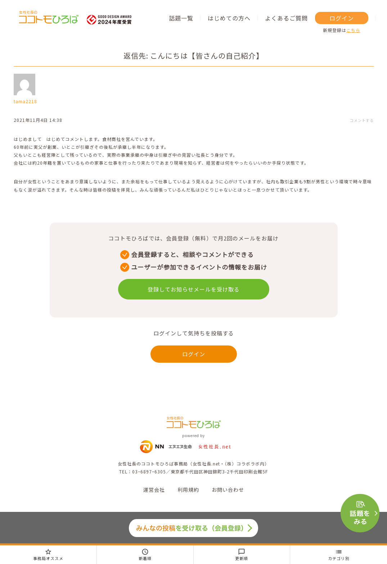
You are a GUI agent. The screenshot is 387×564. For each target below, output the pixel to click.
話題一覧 (181, 18)
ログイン (341, 18)
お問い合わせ (228, 489)
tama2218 (25, 101)
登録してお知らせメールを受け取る (194, 289)
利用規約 (188, 489)
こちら (353, 30)
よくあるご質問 (286, 18)
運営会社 (154, 489)
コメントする (362, 120)
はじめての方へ (229, 18)
